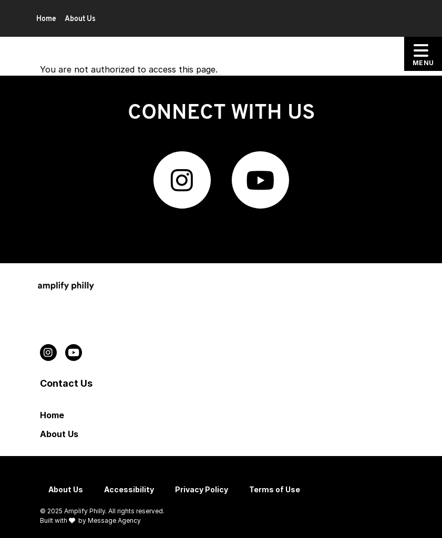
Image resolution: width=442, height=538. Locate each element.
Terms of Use (274, 489)
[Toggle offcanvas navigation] (423, 54)
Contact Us (66, 383)
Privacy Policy (201, 489)
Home (46, 19)
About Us (80, 19)
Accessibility (129, 489)
